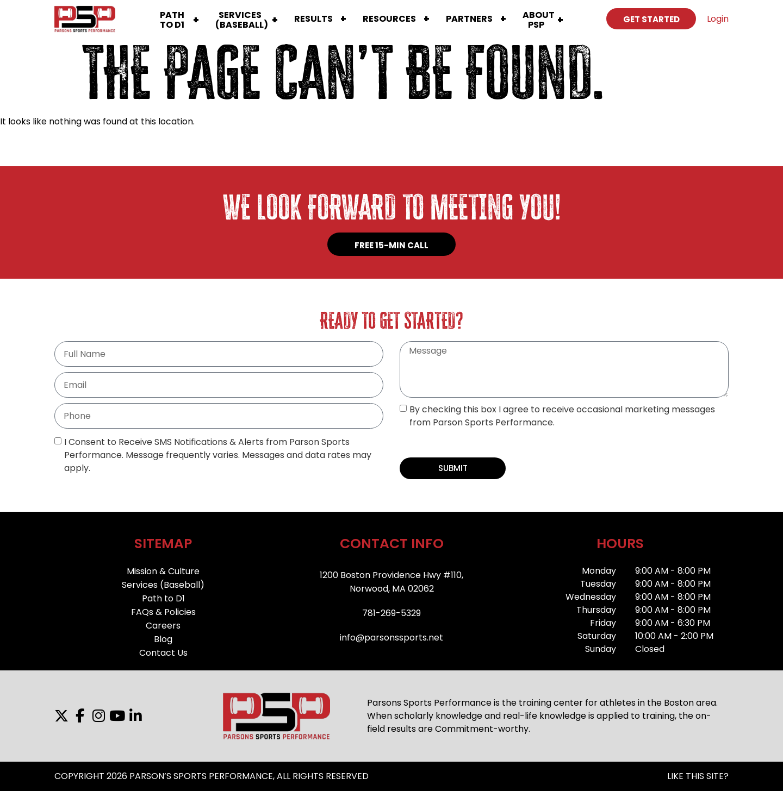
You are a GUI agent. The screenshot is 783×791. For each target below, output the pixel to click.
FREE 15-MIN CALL (391, 245)
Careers (163, 625)
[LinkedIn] (135, 716)
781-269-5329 (391, 613)
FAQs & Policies (163, 612)
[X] (61, 716)
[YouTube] (117, 716)
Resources (389, 18)
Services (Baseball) (163, 585)
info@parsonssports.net (391, 637)
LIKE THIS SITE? (698, 776)
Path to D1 (163, 598)
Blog (163, 639)
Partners (469, 18)
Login (718, 18)
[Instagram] (98, 716)
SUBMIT (453, 468)
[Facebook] (80, 716)
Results (313, 18)
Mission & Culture (163, 571)
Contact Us (163, 652)
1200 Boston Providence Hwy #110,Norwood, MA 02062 (391, 582)
